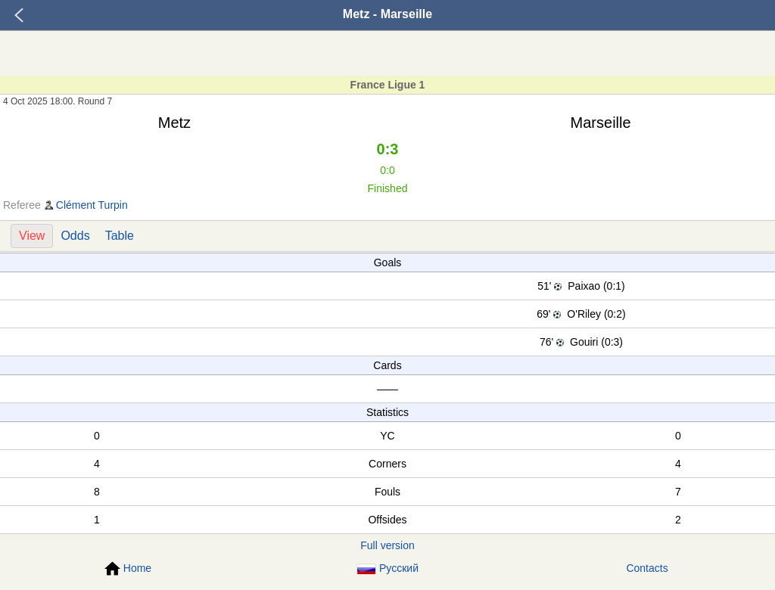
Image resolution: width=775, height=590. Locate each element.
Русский (387, 568)
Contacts (647, 568)
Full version (387, 545)
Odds (75, 235)
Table (119, 235)
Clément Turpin (92, 205)
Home (127, 568)
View (32, 235)
